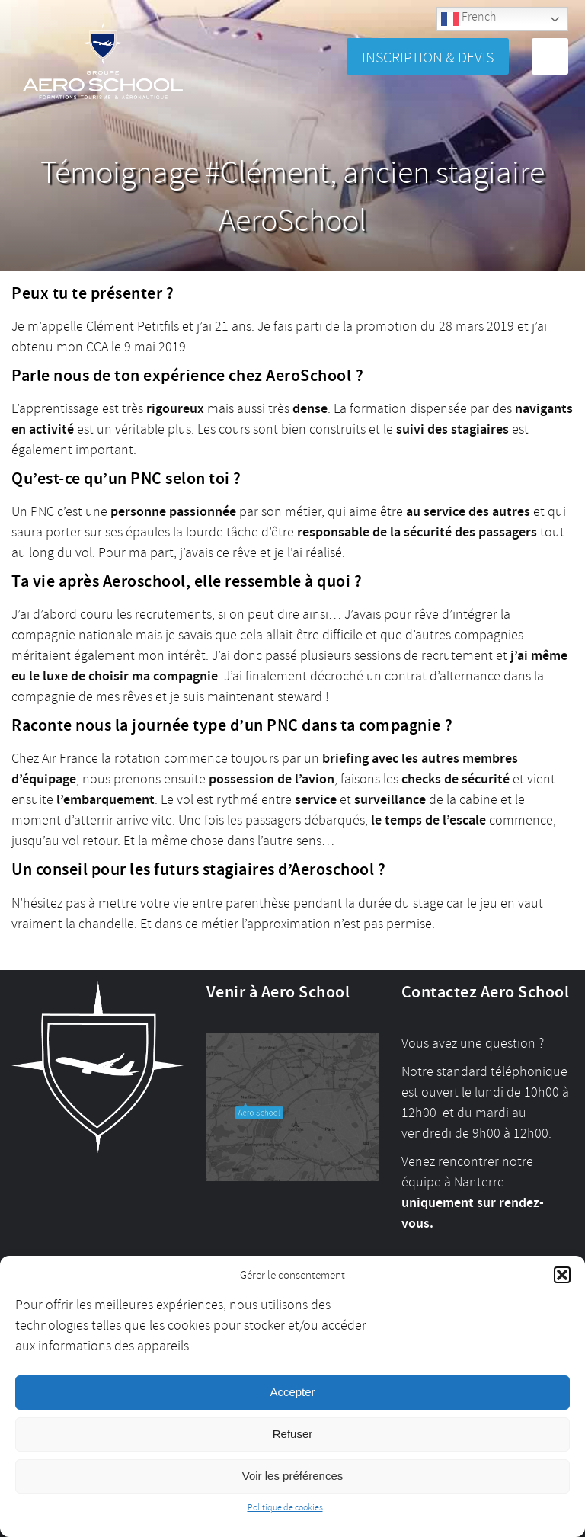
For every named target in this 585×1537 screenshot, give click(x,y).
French (468, 18)
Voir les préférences (293, 1475)
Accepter (292, 1391)
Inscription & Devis (428, 57)
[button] (562, 1274)
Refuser (293, 1433)
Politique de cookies (285, 1507)
